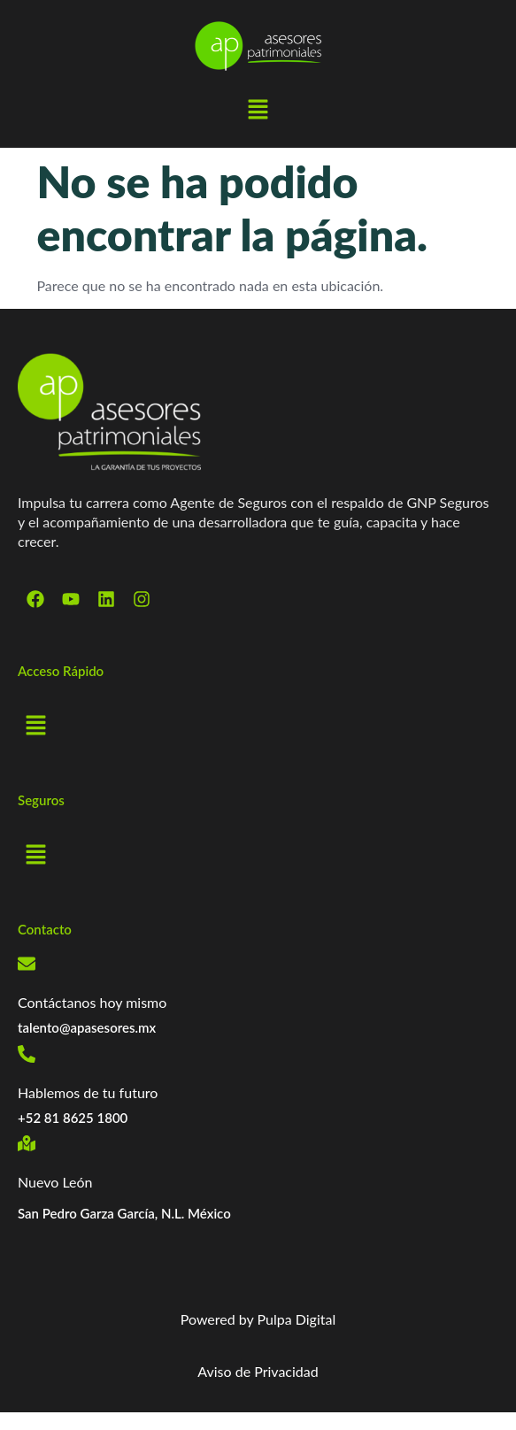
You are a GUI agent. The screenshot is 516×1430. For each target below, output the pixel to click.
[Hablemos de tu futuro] (26, 1054)
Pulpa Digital (297, 1319)
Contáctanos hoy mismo (92, 1002)
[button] (257, 111)
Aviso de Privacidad (257, 1371)
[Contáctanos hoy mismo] (26, 964)
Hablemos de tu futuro (88, 1092)
